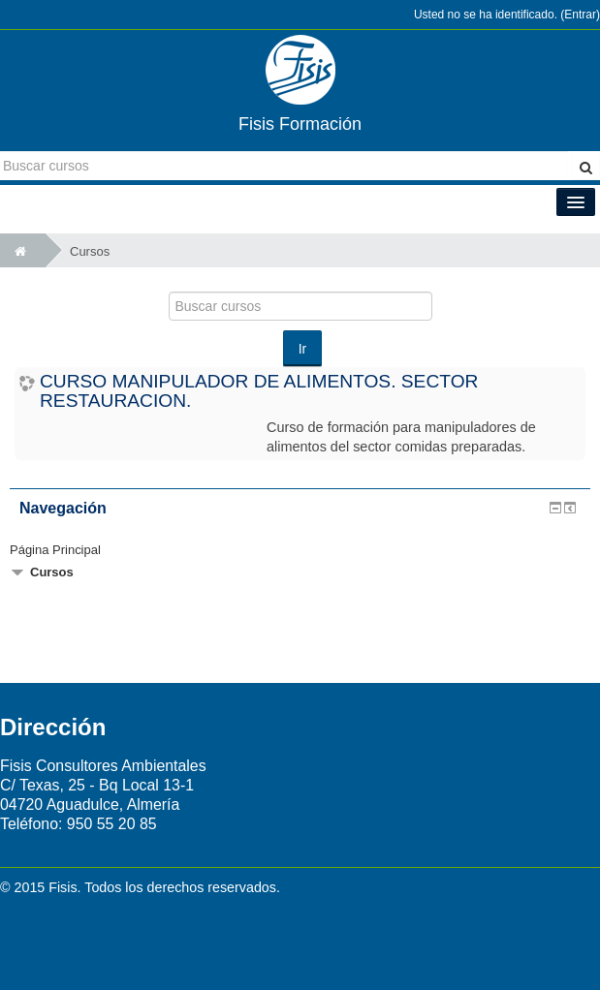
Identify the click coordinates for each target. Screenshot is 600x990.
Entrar (580, 14)
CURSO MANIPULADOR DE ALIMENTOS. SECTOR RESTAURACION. (259, 390)
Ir (303, 348)
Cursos (90, 251)
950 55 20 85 (112, 824)
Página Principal (55, 549)
